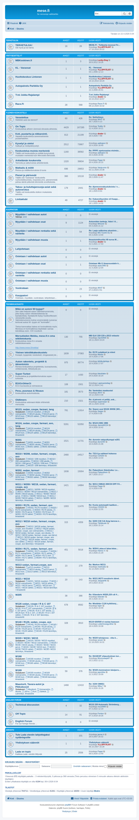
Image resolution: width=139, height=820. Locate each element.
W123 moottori (33, 412)
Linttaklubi (21, 199)
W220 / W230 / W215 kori (33, 647)
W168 (18, 656)
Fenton (101, 713)
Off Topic (20, 713)
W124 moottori (33, 428)
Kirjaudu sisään (14, 762)
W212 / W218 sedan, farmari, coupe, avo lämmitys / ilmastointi (34, 543)
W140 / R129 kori (42, 629)
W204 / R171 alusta (42, 553)
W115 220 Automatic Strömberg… (105, 704)
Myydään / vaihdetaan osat (30, 221)
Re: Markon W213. (97, 564)
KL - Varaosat (23, 67)
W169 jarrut (48, 675)
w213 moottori (33, 567)
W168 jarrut (48, 661)
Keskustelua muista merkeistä (32, 150)
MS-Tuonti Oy (104, 233)
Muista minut (99, 766)
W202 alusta (34, 475)
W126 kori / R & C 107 (34, 612)
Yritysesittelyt (14, 56)
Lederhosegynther (106, 624)
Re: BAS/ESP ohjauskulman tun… (105, 656)
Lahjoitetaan (22, 249)
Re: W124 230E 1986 (98, 423)
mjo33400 (102, 338)
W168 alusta (34, 661)
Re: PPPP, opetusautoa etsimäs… (105, 150)
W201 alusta (34, 444)
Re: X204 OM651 (96, 684)
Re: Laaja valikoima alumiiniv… (104, 230)
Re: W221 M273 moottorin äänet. (104, 578)
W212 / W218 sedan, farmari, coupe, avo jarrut (36, 534)
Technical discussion (27, 704)
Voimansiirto (43, 689)
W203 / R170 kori (42, 512)
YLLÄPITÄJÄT (104, 47)
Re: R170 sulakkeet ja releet (102, 352)
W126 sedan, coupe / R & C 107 (33, 603)
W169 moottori (33, 673)
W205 (18, 594)
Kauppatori (12, 210)
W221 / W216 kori (43, 585)
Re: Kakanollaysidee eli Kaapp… (104, 199)
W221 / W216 (22, 578)
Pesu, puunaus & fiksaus (29, 390)
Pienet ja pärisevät (25, 175)
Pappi (100, 160)
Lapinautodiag (104, 383)
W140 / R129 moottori (37, 624)
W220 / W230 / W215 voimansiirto (31, 643)
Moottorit (31, 689)
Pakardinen (103, 472)
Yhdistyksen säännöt (27, 742)
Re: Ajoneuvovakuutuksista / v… (104, 187)
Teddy (100, 126)
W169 (18, 670)
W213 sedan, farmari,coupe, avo (33, 564)
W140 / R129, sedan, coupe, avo (33, 622)
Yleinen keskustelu (16, 113)
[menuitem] (22, 23)
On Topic (20, 126)
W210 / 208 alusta (40, 461)
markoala (102, 567)
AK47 (100, 119)
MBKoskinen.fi (23, 60)
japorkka (101, 672)
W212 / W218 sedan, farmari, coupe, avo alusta (34, 532)
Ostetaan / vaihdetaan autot (31, 256)
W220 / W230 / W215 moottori (40, 640)
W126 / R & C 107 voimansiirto (35, 607)
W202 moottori (33, 473)
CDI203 (101, 456)
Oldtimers (21, 399)
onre (25, 217)
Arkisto (10, 730)
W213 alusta (34, 569)
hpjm (100, 606)
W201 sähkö (32, 447)
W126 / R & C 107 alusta (39, 610)
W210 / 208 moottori (36, 459)
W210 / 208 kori (40, 463)
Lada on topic (23, 751)
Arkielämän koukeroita (28, 160)
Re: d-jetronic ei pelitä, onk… (102, 399)
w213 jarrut (48, 569)
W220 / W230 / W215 (26, 638)
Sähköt (41, 691)
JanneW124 (103, 425)
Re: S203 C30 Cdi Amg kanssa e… (105, 521)
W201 (18, 440)
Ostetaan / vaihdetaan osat (30, 263)
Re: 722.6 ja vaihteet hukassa (102, 453)
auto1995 (102, 265)
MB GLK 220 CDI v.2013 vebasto (104, 336)
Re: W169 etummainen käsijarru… (105, 670)
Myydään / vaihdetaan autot (31, 214)
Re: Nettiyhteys (96, 117)
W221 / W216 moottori (37, 581)
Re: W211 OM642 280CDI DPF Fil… (105, 484)
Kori (33, 691)
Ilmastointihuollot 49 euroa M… (103, 239)
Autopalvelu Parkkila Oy (29, 85)
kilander (101, 597)
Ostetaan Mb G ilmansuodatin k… (105, 263)
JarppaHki (102, 581)
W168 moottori (33, 659)
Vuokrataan (21, 288)
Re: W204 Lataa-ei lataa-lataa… (103, 548)
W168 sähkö (32, 663)
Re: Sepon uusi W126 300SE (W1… (105, 409)
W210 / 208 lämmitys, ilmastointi (41, 465)
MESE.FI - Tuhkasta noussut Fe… (104, 45)
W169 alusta (34, 675)
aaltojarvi (102, 143)
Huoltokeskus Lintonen (28, 76)
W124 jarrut (48, 430)
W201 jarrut (48, 444)
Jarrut (26, 691)
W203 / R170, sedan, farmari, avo (33, 505)
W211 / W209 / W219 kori (33, 496)
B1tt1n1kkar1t (23, 383)
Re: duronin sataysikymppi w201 (104, 440)
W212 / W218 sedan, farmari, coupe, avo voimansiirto (35, 530)
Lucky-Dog (103, 60)
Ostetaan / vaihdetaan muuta (31, 280)
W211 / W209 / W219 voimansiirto (31, 492)
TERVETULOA (12, 41)
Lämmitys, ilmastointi (32, 693)
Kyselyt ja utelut (24, 143)
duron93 (101, 442)
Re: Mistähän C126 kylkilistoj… (103, 603)
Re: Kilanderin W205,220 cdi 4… (104, 594)
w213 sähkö (32, 571)
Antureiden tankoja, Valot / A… (103, 221)
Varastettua (21, 117)
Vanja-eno (102, 167)
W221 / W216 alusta (43, 583)
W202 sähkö (32, 477)
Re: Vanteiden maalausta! (101, 390)
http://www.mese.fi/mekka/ (27, 347)
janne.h (101, 734)
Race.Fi (19, 104)
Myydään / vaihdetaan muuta (31, 239)
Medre (100, 354)
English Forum (13, 700)
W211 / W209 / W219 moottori (40, 489)
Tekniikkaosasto (15, 304)
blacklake (102, 373)
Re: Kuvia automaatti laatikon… (104, 505)
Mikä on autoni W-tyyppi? (29, 309)
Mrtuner (101, 224)
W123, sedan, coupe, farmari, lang (34, 409)
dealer (100, 97)
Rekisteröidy (32, 762)
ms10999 (102, 707)
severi (100, 640)
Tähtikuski (102, 523)
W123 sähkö (32, 416)
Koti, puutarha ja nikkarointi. (31, 134)
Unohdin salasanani (82, 766)
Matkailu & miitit (24, 167)
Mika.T (101, 686)
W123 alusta (34, 414)
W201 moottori (33, 442)
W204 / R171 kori (42, 555)
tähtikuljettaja (103, 361)
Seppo (100, 411)
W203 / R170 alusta (42, 510)
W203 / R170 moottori (37, 508)
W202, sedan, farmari (27, 470)
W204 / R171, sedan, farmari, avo (33, 548)
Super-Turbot (22, 373)
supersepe (102, 402)
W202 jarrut (48, 475)
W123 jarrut (48, 414)
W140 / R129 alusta (42, 627)
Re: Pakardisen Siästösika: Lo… (104, 470)
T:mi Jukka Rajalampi (27, 95)
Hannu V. (102, 551)
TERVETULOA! (23, 45)
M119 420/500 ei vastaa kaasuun (104, 622)
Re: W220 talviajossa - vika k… (103, 638)
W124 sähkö (32, 433)
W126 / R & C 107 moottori (39, 606)
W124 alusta (34, 430)
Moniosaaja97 (104, 658)
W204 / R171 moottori (37, 551)
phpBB (67, 805)
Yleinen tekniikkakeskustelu (31, 352)
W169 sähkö (32, 677)
